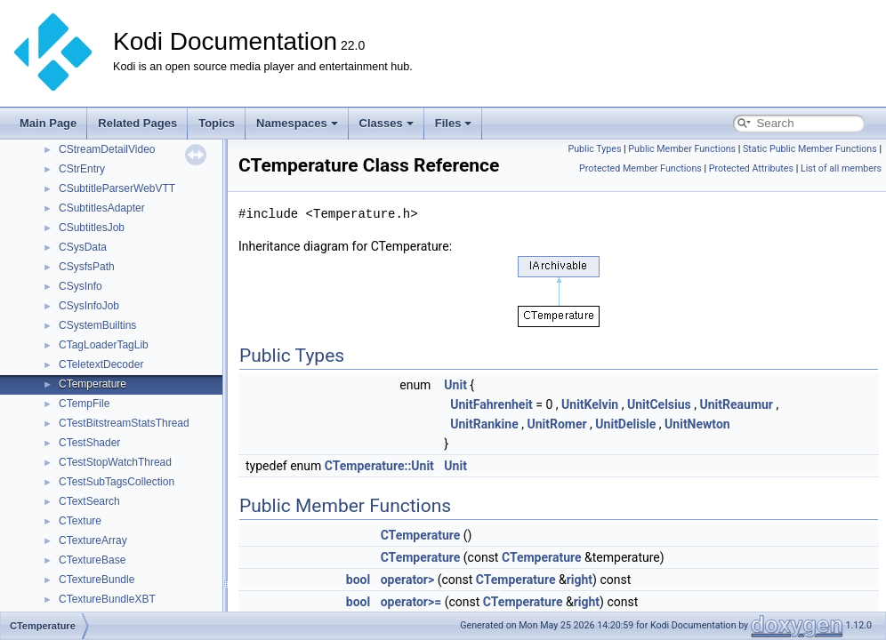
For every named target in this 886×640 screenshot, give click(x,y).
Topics (216, 123)
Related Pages (137, 123)
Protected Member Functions (640, 168)
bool (358, 579)
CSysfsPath (87, 266)
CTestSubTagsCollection (116, 482)
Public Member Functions (682, 149)
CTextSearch (89, 501)
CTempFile (84, 403)
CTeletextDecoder (101, 364)
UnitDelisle (625, 424)
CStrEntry (82, 169)
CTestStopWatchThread (115, 462)
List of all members (841, 168)
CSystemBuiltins (97, 325)
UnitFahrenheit (491, 404)
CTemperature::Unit (379, 466)
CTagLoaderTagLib (104, 345)
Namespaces (297, 123)
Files (453, 123)
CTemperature (92, 384)
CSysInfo (80, 286)
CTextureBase (92, 560)
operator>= (411, 602)
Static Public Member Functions (810, 149)
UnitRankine (484, 424)
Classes (386, 123)
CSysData (83, 247)
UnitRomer (556, 424)
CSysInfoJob (89, 306)
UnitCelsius (659, 404)
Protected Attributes (751, 168)
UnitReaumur (736, 404)
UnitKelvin (589, 404)
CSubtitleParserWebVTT (117, 188)
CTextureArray (93, 540)
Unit (455, 385)
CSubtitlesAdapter (102, 208)
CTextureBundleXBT (107, 599)
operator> (408, 579)
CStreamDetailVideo (107, 149)
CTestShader (89, 442)
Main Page (48, 123)
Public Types (594, 149)
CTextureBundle (96, 579)
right (579, 579)
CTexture (80, 521)
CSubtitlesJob (92, 227)
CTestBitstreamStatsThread (124, 423)
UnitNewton (697, 424)
